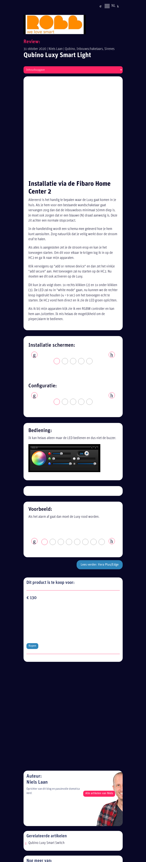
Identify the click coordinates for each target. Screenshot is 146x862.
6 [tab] (85, 448)
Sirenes (109, 49)
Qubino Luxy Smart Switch (46, 610)
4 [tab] (81, 267)
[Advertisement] (76, 825)
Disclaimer (38, 758)
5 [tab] (90, 267)
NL (113, 6)
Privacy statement (43, 751)
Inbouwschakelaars (90, 49)
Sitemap (36, 765)
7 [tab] (94, 448)
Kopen (32, 511)
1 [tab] (57, 267)
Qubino (70, 49)
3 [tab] (73, 267)
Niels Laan (56, 49)
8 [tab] (102, 448)
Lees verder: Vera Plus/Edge (100, 470)
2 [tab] (65, 267)
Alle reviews (39, 773)
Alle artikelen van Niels (99, 560)
